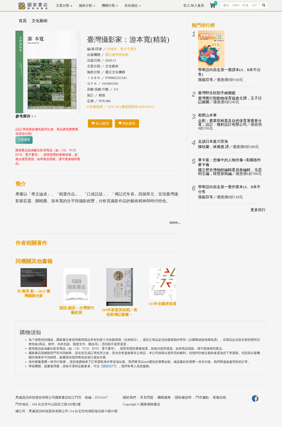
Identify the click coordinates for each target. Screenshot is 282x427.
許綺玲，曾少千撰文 (122, 49)
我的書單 (127, 123)
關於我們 (129, 397)
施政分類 (87, 5)
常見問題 (146, 397)
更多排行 (257, 210)
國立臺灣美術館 (116, 54)
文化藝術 (40, 21)
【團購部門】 (109, 366)
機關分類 (110, 5)
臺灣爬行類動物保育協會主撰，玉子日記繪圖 (230, 100)
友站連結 (132, 5)
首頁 (23, 21)
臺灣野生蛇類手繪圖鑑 (217, 93)
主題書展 (24, 139)
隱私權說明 (183, 397)
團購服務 (164, 397)
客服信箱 (219, 397)
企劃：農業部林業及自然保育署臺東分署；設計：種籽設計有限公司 (230, 123)
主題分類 (64, 5)
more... (175, 222)
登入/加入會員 (193, 5)
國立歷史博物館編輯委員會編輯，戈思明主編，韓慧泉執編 (230, 172)
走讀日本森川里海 (213, 141)
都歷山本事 (207, 115)
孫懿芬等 (205, 80)
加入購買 (100, 123)
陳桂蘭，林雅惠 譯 (213, 147)
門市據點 (202, 397)
